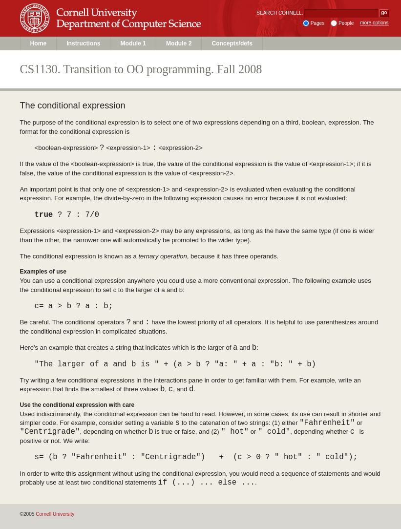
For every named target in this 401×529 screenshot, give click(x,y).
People (346, 23)
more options (374, 22)
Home (38, 43)
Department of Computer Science (132, 28)
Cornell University (132, 9)
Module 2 (178, 43)
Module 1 (133, 43)
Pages (318, 23)
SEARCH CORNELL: (279, 13)
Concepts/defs (231, 43)
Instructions (83, 43)
